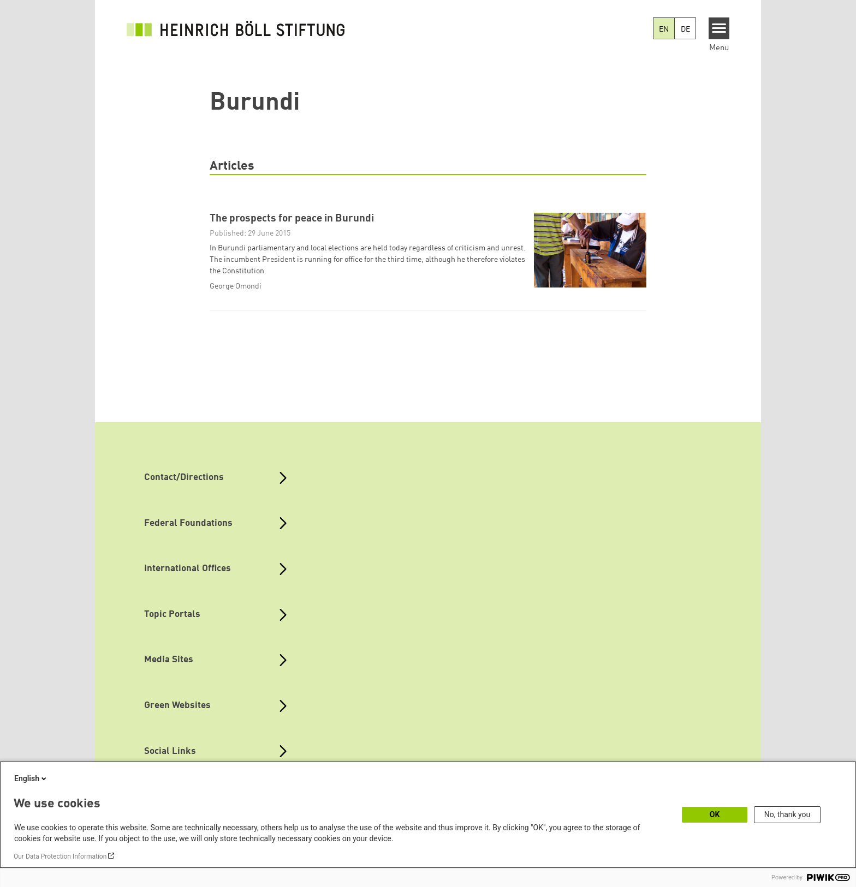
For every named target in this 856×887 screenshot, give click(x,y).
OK (715, 814)
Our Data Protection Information (60, 856)
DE (685, 29)
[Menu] (719, 28)
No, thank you (787, 814)
